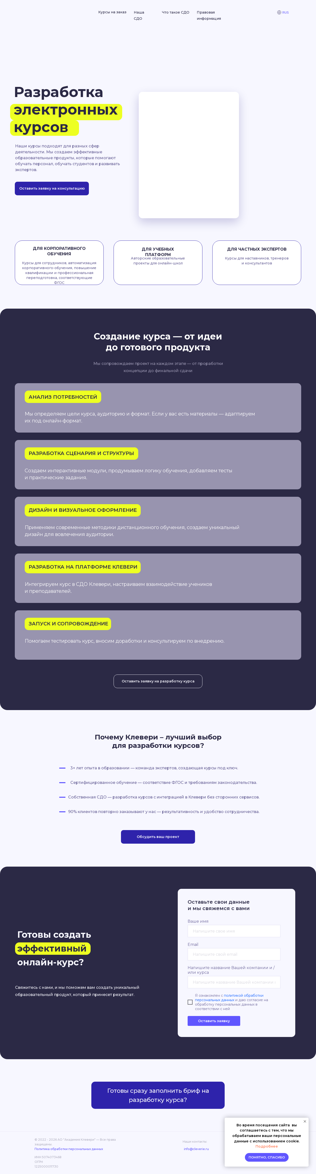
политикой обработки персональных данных (229, 997)
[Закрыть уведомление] (304, 1121)
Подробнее (267, 1146)
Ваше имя (198, 921)
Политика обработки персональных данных (69, 1149)
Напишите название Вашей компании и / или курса (231, 970)
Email (193, 944)
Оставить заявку (214, 1021)
